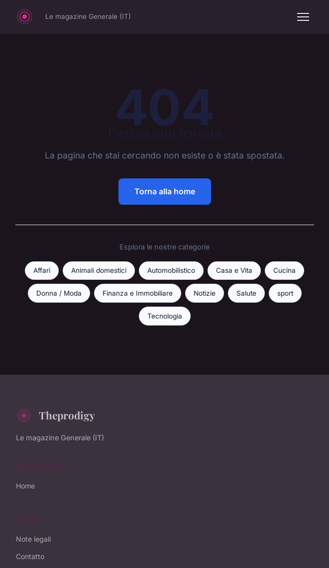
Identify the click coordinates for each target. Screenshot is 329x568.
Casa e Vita (234, 270)
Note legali (33, 539)
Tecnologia (164, 316)
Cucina (284, 270)
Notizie (205, 293)
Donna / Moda (59, 293)
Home (25, 486)
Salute (246, 293)
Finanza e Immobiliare (138, 293)
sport (285, 293)
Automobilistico (171, 270)
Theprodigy (55, 415)
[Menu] (303, 17)
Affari (41, 270)
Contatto (30, 556)
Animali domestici (98, 270)
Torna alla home (164, 191)
